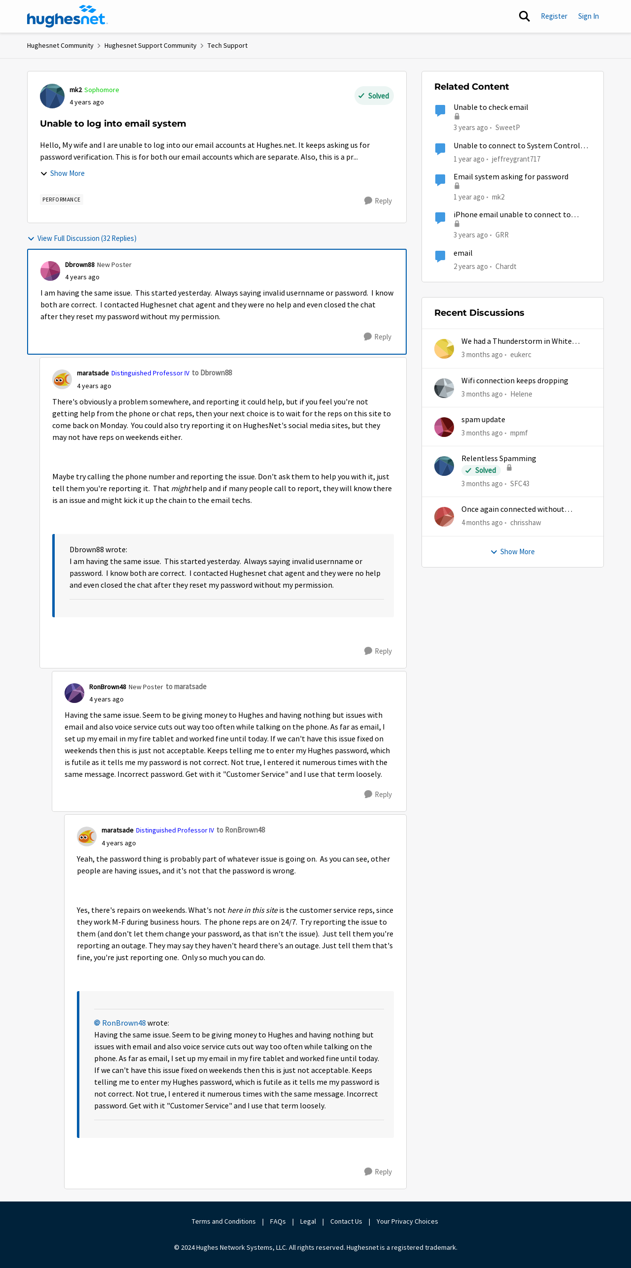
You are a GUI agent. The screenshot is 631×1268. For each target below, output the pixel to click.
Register (554, 16)
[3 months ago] (482, 355)
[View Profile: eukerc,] (444, 349)
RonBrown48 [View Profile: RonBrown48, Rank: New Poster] (107, 686)
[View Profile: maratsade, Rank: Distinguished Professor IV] (62, 379)
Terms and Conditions (224, 1221)
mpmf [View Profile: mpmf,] (519, 432)
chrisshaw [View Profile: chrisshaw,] (525, 522)
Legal (308, 1221)
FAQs (278, 1221)
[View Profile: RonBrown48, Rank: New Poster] (74, 693)
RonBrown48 (124, 1023)
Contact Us (346, 1221)
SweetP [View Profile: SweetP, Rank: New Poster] (507, 127)
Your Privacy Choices (408, 1221)
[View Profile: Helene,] (444, 388)
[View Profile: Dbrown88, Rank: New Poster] (50, 271)
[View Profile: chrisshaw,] (444, 517)
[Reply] (378, 201)
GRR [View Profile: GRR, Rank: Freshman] (502, 234)
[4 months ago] (482, 523)
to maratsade (186, 686)
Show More (62, 173)
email (463, 253)
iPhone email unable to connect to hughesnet (512, 215)
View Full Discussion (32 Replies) (82, 238)
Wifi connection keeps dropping (514, 381)
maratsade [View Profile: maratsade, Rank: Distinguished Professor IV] (93, 372)
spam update (483, 420)
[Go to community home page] (67, 16)
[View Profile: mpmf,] (444, 427)
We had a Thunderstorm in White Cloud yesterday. (516, 341)
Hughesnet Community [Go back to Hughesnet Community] (60, 45)
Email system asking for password (511, 177)
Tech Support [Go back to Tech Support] (227, 45)
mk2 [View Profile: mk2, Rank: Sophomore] (76, 89)
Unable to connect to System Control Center (517, 146)
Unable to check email (491, 107)
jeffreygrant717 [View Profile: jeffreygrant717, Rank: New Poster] (516, 158)
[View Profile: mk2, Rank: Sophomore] (52, 96)
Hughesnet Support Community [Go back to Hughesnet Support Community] (151, 45)
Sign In (588, 16)
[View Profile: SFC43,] (444, 466)
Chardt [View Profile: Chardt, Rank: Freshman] (506, 265)
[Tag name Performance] (61, 199)
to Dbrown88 (212, 372)
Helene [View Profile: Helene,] (521, 393)
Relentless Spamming (498, 459)
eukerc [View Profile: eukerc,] (520, 354)
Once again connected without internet (512, 509)
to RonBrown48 (240, 829)
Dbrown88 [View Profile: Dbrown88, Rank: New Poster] (80, 264)
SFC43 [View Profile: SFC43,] (519, 483)
